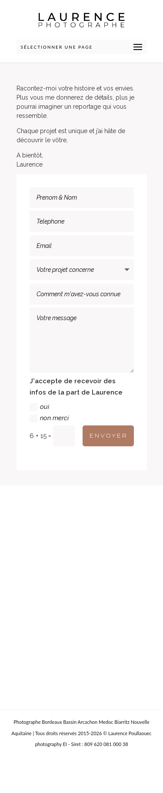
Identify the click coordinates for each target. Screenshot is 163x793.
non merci (49, 418)
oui (39, 407)
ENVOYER (108, 435)
